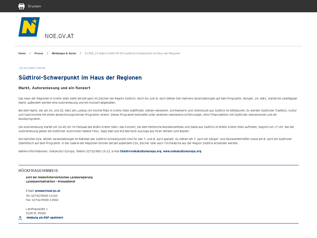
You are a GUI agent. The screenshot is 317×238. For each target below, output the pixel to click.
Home (22, 53)
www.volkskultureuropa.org (182, 151)
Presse (38, 53)
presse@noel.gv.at (47, 191)
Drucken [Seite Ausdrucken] (29, 6)
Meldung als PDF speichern (40, 217)
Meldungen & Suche (64, 53)
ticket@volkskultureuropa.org (140, 151)
